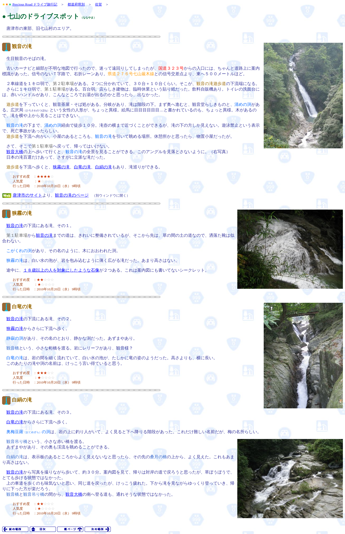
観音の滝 (22, 46)
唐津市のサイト (27, 195)
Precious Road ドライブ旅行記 (34, 4)
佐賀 (98, 4)
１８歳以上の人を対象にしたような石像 (61, 270)
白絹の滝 (103, 167)
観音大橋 (14, 151)
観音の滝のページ (72, 195)
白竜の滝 (82, 167)
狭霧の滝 (61, 167)
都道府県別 (76, 4)
